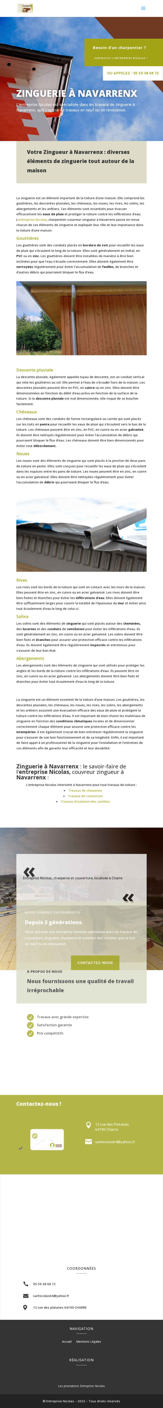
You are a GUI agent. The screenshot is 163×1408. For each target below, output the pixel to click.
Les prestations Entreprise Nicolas (81, 1386)
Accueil (67, 1342)
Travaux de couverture (85, 796)
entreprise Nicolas (33, 219)
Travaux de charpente (85, 790)
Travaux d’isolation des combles (85, 801)
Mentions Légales (88, 1342)
